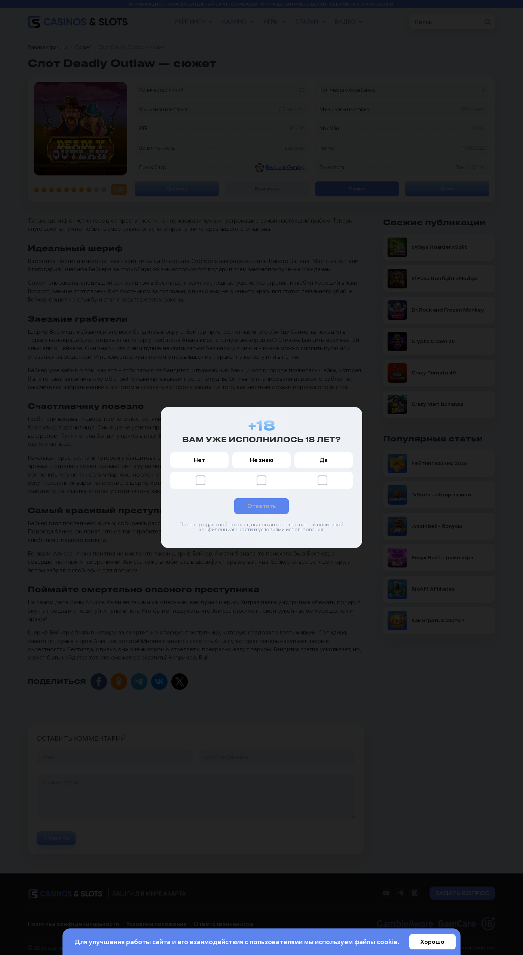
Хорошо (432, 942)
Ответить (261, 506)
